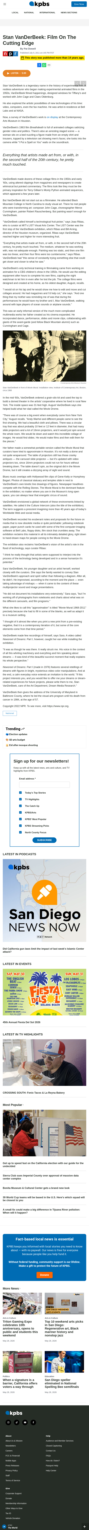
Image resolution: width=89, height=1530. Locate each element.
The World (12, 1528)
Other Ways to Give (14, 1508)
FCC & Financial (13, 1456)
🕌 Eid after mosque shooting (22, 745)
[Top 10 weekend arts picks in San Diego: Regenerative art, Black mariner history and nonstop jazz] (64, 1303)
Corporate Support (14, 1493)
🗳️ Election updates (16, 734)
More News (12, 1288)
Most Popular (13, 1105)
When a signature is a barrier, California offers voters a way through (20, 1383)
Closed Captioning (54, 1446)
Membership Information (16, 1503)
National (29, 12)
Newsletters (11, 1446)
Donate (44, 1275)
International (47, 12)
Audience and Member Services (59, 1441)
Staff (8, 1475)
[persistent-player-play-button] (4, 1526)
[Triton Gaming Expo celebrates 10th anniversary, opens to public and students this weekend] (22, 1303)
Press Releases (12, 1466)
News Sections (69, 12)
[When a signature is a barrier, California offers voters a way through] (22, 1362)
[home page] (39, 4)
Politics (6, 1376)
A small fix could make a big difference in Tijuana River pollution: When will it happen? (41, 1211)
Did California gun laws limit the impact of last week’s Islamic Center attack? (43, 950)
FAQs (48, 1456)
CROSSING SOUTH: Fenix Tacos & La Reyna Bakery (34, 1092)
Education (49, 1376)
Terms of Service (13, 1480)
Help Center (51, 1470)
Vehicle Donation (13, 1518)
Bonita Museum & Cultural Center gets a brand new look (36, 1188)
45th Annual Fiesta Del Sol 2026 (21, 1022)
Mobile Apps (11, 1461)
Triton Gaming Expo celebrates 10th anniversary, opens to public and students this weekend (20, 1328)
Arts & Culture (9, 1318)
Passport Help (52, 1466)
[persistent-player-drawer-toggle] (85, 1526)
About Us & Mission (14, 1441)
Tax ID (8, 1513)
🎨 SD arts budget (15, 739)
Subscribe (44, 840)
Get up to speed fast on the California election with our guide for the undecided (43, 1165)
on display (52, 117)
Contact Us (51, 1451)
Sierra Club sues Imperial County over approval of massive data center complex (41, 1177)
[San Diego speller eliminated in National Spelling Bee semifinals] (64, 1362)
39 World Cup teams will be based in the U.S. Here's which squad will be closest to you (44, 1199)
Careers (9, 1451)
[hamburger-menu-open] (4, 4)
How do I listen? (53, 1461)
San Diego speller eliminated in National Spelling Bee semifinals (62, 1383)
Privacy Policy (12, 1470)
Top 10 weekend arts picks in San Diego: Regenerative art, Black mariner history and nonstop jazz (64, 1328)
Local (15, 12)
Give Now (79, 4)
